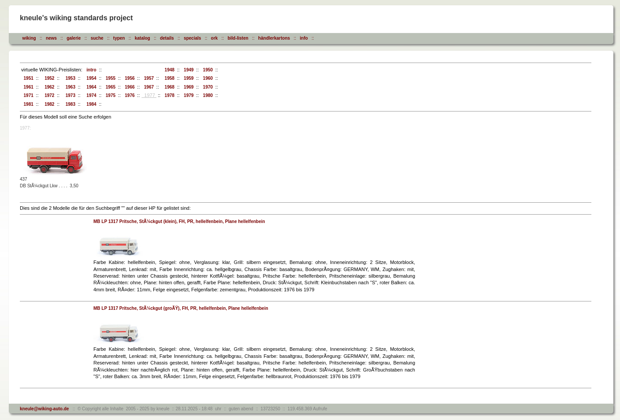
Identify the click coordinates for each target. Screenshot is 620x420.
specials (192, 38)
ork (214, 38)
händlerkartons (274, 38)
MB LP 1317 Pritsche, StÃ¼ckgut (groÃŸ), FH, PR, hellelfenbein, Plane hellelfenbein (180, 308)
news (51, 38)
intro (90, 69)
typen (119, 38)
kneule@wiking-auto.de (44, 408)
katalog (142, 38)
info (304, 38)
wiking (29, 38)
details (167, 38)
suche (97, 38)
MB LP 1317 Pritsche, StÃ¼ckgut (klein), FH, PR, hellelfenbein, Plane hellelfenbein (179, 221)
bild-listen (237, 38)
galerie (74, 38)
